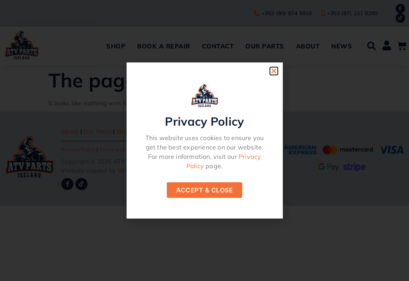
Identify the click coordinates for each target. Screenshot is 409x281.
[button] (273, 71)
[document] (204, 140)
